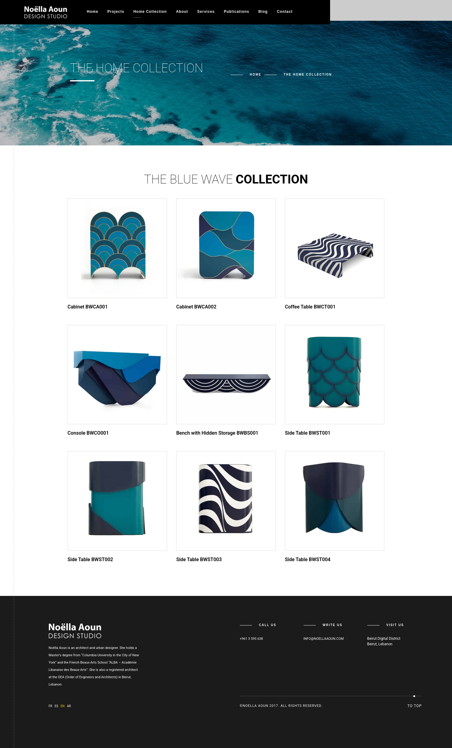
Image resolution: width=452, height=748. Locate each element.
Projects (115, 11)
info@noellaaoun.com (324, 639)
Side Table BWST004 (307, 559)
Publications (236, 11)
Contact (285, 11)
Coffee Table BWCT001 (310, 307)
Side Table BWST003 (199, 559)
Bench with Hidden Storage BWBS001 (217, 433)
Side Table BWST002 (90, 559)
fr (50, 706)
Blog (263, 11)
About (182, 11)
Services (206, 11)
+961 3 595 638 (251, 639)
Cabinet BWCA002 (196, 307)
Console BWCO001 (88, 433)
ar (69, 706)
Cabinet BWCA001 (88, 307)
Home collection (150, 11)
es (56, 706)
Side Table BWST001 (307, 433)
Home (92, 11)
